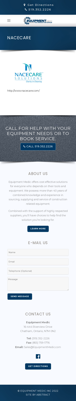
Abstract (43, 394)
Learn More (38, 228)
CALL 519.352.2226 (38, 146)
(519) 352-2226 (41, 338)
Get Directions (38, 5)
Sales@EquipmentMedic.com (42, 347)
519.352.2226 (40, 9)
